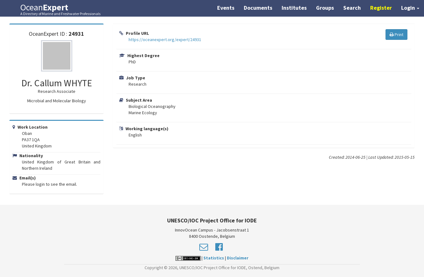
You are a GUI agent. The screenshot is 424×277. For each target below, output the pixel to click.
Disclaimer (237, 258)
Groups (325, 7)
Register (381, 7)
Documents (258, 7)
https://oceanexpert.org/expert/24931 (165, 39)
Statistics (213, 258)
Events (225, 7)
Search (352, 7)
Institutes (294, 7)
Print (396, 34)
